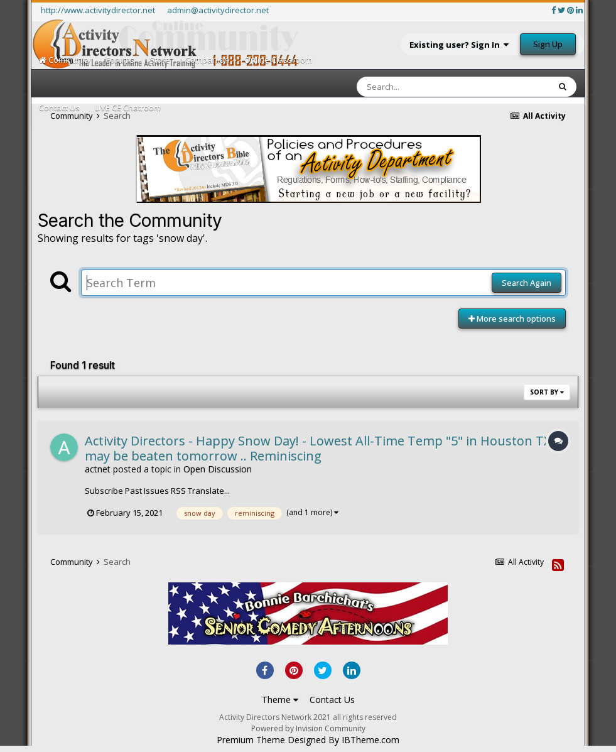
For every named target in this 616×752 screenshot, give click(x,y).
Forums (120, 59)
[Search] (420, 87)
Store (159, 59)
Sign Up (548, 44)
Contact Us (59, 107)
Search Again (526, 282)
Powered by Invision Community (308, 728)
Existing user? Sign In (459, 44)
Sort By (547, 392)
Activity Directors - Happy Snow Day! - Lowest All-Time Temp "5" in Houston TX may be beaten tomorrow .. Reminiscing (318, 448)
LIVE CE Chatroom (128, 107)
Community (65, 59)
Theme (280, 700)
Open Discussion (217, 469)
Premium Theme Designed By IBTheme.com (308, 740)
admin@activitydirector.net (218, 10)
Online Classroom (278, 59)
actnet (98, 469)
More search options (512, 318)
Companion (207, 59)
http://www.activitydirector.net (98, 10)
